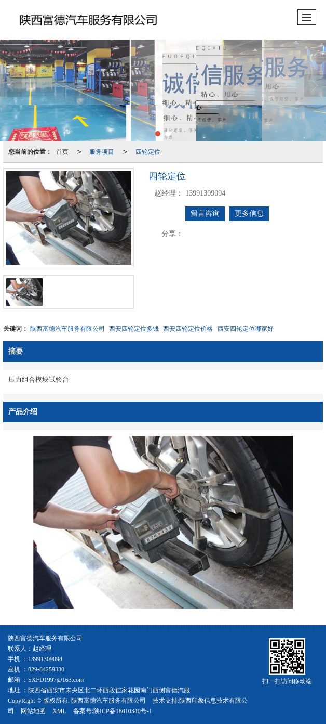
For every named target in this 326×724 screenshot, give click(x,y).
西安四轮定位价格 (188, 328)
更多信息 (249, 213)
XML (59, 711)
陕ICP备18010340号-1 (122, 711)
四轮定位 (147, 152)
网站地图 (33, 711)
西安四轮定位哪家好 (246, 328)
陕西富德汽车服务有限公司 (67, 328)
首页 (62, 152)
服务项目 (101, 152)
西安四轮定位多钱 (134, 328)
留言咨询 (205, 213)
